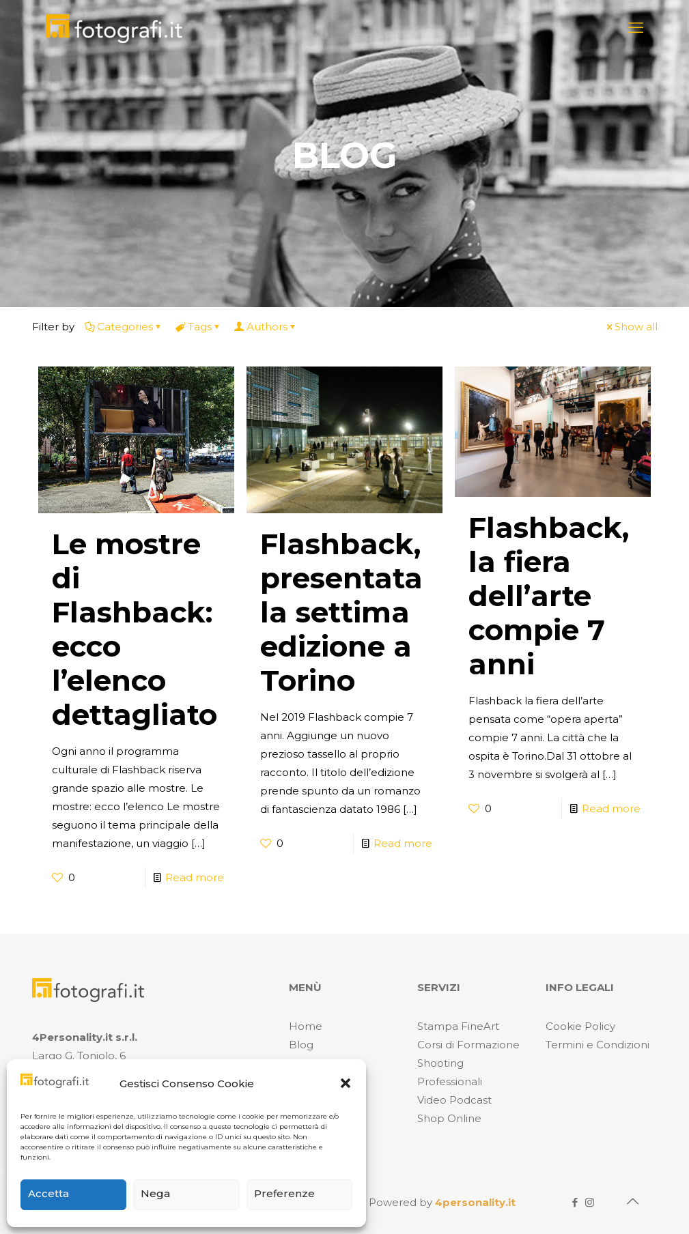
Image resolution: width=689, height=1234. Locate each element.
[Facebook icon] (575, 1202)
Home (305, 1026)
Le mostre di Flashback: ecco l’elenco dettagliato (134, 629)
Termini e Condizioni (597, 1044)
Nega (155, 1193)
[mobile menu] (635, 28)
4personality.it (475, 1202)
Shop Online (449, 1118)
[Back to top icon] (633, 1201)
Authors (266, 326)
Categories (124, 326)
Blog (301, 1044)
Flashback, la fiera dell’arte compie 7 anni (548, 596)
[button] (345, 1083)
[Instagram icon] (590, 1202)
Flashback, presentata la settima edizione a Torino (341, 612)
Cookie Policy (580, 1026)
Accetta (48, 1193)
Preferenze (284, 1193)
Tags (198, 326)
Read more (194, 877)
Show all (631, 326)
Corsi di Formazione (468, 1044)
